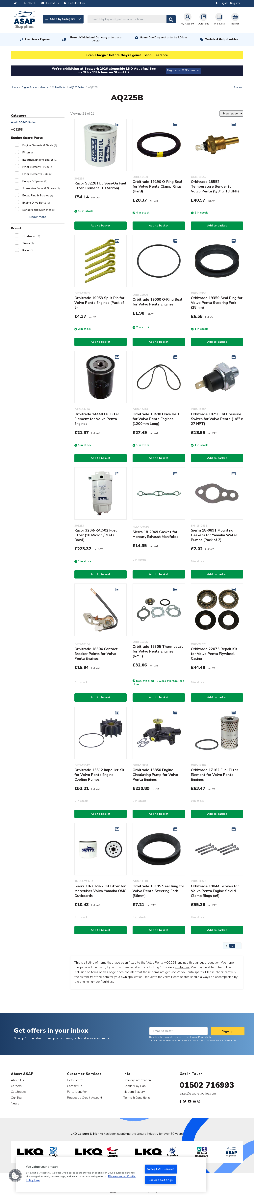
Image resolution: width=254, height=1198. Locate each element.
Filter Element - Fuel (37, 167)
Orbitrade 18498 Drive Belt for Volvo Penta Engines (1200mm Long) (156, 419)
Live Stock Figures (37, 39)
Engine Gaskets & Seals (39, 145)
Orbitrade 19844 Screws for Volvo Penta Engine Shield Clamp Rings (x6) (215, 891)
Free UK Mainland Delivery (96, 39)
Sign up (227, 1031)
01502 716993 (207, 1085)
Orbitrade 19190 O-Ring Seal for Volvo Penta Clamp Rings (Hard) (157, 186)
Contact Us (74, 1086)
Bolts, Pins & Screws (37, 195)
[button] (15, 1175)
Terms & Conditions (136, 1098)
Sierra (28, 243)
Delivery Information (137, 1080)
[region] (111, 1174)
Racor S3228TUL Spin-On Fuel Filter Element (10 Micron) (100, 185)
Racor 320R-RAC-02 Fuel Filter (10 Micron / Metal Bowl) (95, 535)
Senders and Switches (38, 210)
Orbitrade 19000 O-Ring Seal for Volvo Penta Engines (157, 302)
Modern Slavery (134, 1092)
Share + (238, 87)
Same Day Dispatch (163, 37)
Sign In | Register (228, 3)
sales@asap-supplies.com (198, 1093)
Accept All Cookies (160, 1169)
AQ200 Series (76, 87)
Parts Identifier (77, 1092)
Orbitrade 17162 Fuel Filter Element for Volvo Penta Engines (214, 775)
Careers (16, 1086)
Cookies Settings (161, 1180)
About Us (17, 1080)
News (15, 1103)
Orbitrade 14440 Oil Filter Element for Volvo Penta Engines (96, 419)
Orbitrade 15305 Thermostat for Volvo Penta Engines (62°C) (158, 651)
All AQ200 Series (23, 122)
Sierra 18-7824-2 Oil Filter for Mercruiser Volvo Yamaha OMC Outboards (100, 891)
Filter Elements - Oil (37, 174)
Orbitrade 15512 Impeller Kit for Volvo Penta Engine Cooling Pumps (99, 775)
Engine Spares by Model (34, 87)
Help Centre (75, 1080)
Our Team (17, 1098)
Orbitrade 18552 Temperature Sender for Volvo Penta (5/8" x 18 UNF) (215, 186)
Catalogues (19, 1092)
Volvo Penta (58, 87)
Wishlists (219, 19)
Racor (28, 250)
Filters (28, 152)
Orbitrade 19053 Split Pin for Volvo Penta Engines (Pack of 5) (99, 303)
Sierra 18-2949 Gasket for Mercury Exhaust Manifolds (155, 534)
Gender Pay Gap (134, 1086)
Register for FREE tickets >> (183, 70)
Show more (37, 217)
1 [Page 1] (232, 946)
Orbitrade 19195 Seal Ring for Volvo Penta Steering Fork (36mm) (158, 891)
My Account (187, 19)
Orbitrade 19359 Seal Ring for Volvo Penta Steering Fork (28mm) (216, 303)
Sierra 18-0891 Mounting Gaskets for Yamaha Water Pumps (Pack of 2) (214, 535)
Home (14, 87)
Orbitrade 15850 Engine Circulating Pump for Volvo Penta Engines (155, 775)
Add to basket (100, 225)
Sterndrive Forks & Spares (41, 188)
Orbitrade (31, 236)
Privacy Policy (205, 1040)
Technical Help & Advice (221, 39)
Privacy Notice (205, 1037)
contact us (182, 967)
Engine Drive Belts (36, 203)
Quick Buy (203, 19)
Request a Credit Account (84, 1098)
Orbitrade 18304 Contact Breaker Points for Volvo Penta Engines (96, 654)
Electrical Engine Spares (39, 160)
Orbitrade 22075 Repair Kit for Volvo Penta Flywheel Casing (214, 654)
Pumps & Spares (34, 181)
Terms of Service (222, 1040)
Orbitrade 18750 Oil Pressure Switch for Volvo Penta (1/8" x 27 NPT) (217, 419)
